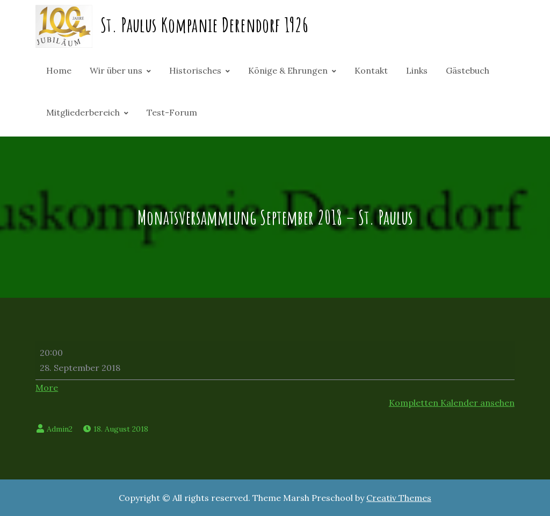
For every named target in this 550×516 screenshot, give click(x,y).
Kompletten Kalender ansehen (452, 402)
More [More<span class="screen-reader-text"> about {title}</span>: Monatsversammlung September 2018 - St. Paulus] (46, 387)
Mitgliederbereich (83, 112)
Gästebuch (467, 70)
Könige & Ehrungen (288, 70)
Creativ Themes (398, 497)
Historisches (195, 70)
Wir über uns (116, 70)
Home (58, 70)
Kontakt (371, 70)
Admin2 (60, 429)
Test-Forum (172, 112)
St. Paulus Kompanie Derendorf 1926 (204, 24)
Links (417, 70)
